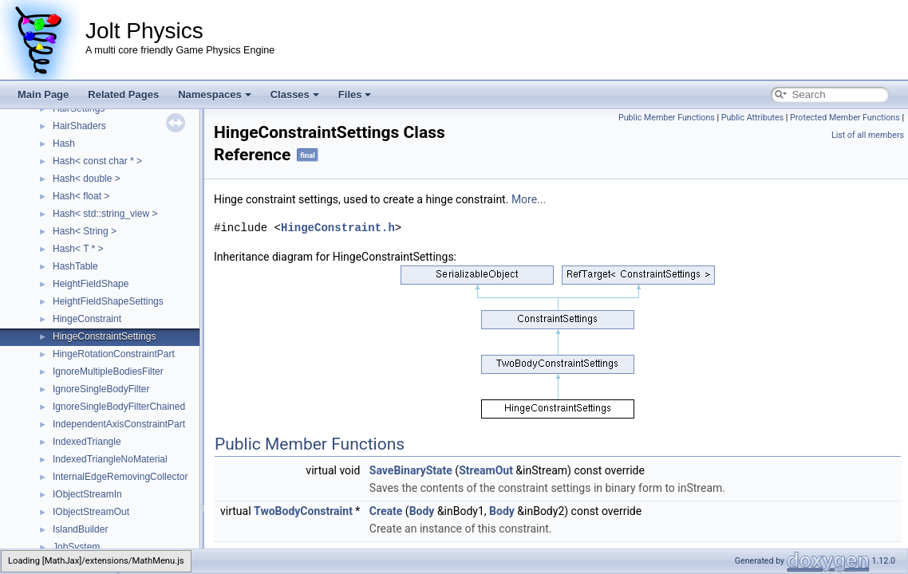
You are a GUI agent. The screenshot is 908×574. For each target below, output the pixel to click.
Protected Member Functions (845, 117)
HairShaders (79, 126)
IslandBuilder (80, 529)
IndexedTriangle (87, 441)
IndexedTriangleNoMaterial (110, 459)
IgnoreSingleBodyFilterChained (119, 406)
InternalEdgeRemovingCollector (120, 476)
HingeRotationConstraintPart (114, 354)
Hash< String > (84, 231)
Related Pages (123, 94)
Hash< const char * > (97, 161)
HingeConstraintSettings (104, 336)
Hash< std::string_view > (105, 213)
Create (386, 511)
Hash (64, 143)
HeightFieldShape (90, 283)
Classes (294, 94)
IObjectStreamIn (87, 494)
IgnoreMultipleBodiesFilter (108, 371)
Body (422, 511)
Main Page (43, 94)
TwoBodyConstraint (303, 511)
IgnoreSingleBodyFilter (101, 389)
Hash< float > (81, 196)
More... (528, 199)
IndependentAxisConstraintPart (119, 424)
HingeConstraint (87, 318)
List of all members (867, 135)
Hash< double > (86, 178)
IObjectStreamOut (91, 511)
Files (355, 94)
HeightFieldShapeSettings (108, 301)
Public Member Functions (666, 117)
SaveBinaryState (410, 470)
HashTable (75, 266)
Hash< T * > (78, 248)
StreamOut (486, 470)
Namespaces (214, 94)
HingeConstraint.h (338, 227)
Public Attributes (752, 117)
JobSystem (76, 546)
